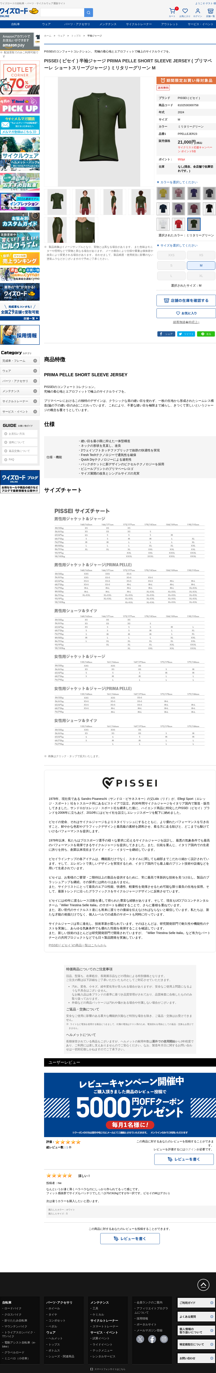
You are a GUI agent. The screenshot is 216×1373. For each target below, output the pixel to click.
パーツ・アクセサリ (77, 24)
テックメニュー (103, 1350)
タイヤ (52, 1314)
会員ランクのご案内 (149, 1302)
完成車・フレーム (13, 360)
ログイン (191, 1149)
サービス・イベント (201, 24)
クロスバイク (13, 1314)
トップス (54, 1344)
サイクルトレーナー (139, 24)
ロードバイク (13, 1308)
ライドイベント (103, 1344)
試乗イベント (101, 1338)
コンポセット (57, 1320)
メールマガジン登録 (149, 1330)
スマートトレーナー (105, 1326)
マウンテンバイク (15, 1326)
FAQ (11, 459)
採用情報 (142, 1318)
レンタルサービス (104, 1356)
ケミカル (98, 1314)
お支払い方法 (17, 433)
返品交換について (19, 450)
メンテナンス (108, 24)
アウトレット (169, 24)
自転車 (15, 24)
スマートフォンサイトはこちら (110, 1369)
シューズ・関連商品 (61, 1356)
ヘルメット (55, 1338)
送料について (17, 442)
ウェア (46, 24)
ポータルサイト (147, 1324)
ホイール (54, 1308)
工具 (95, 1308)
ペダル (52, 1326)
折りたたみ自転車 (15, 1320)
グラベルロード (14, 1352)
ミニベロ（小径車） (17, 1358)
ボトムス (54, 1350)
